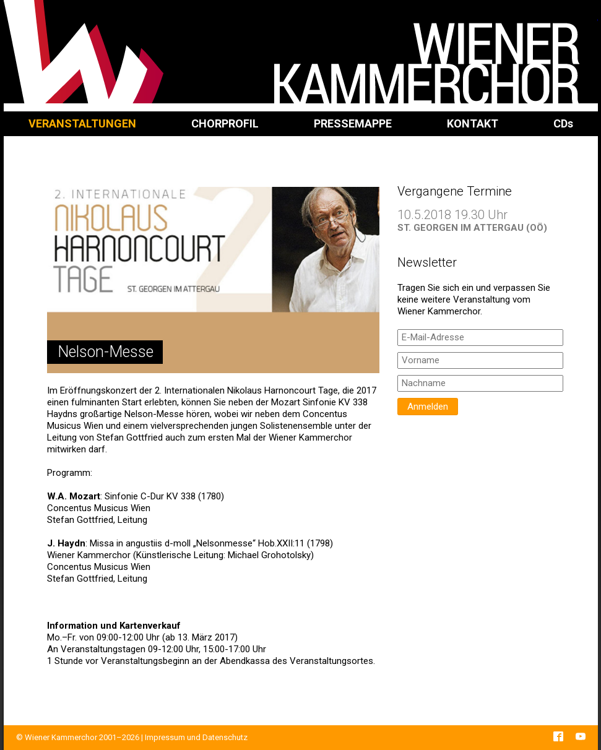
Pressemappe (353, 123)
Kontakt (472, 123)
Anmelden (427, 406)
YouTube (580, 736)
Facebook (558, 736)
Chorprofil (225, 123)
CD (563, 123)
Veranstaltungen (82, 123)
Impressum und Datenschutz (196, 737)
